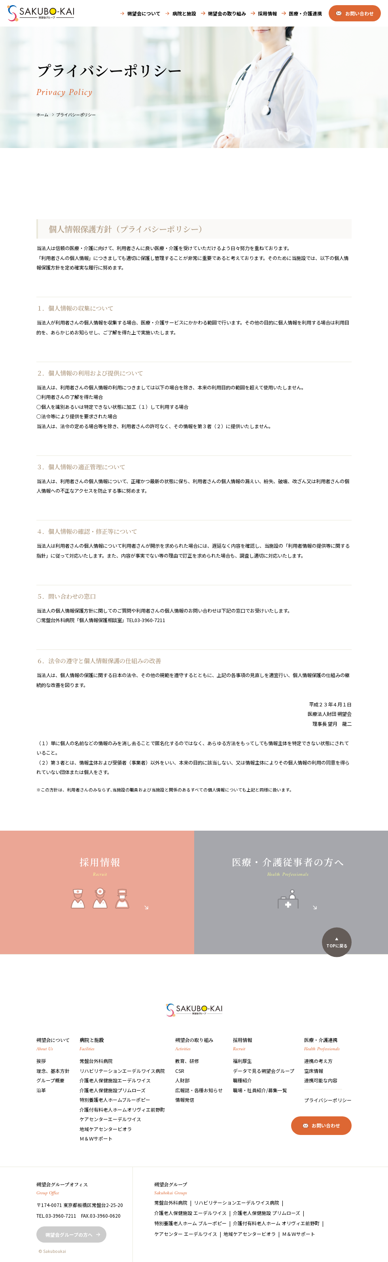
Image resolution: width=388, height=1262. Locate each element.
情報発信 (184, 1099)
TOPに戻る (336, 945)
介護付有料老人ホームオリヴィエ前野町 (122, 1109)
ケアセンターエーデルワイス (110, 1119)
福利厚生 (242, 1060)
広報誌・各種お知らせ (199, 1090)
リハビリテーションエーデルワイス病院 (122, 1070)
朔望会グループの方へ (69, 1234)
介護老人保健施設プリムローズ (112, 1090)
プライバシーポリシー (76, 115)
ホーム (42, 115)
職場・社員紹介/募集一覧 (260, 1090)
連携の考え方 (318, 1060)
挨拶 (41, 1060)
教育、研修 (187, 1060)
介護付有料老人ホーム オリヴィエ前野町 (276, 1223)
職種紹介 (242, 1080)
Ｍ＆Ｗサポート (96, 1138)
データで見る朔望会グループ (263, 1070)
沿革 (41, 1090)
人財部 (182, 1080)
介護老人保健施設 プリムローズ (266, 1212)
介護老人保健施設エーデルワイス (115, 1080)
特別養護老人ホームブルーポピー (114, 1099)
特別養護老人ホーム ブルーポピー (190, 1223)
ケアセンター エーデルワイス (185, 1233)
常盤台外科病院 (96, 1060)
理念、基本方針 (53, 1070)
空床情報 (313, 1070)
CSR (179, 1070)
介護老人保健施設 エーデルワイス (190, 1212)
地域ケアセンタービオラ (105, 1128)
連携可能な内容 (320, 1080)
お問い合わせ (359, 13)
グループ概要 (50, 1080)
